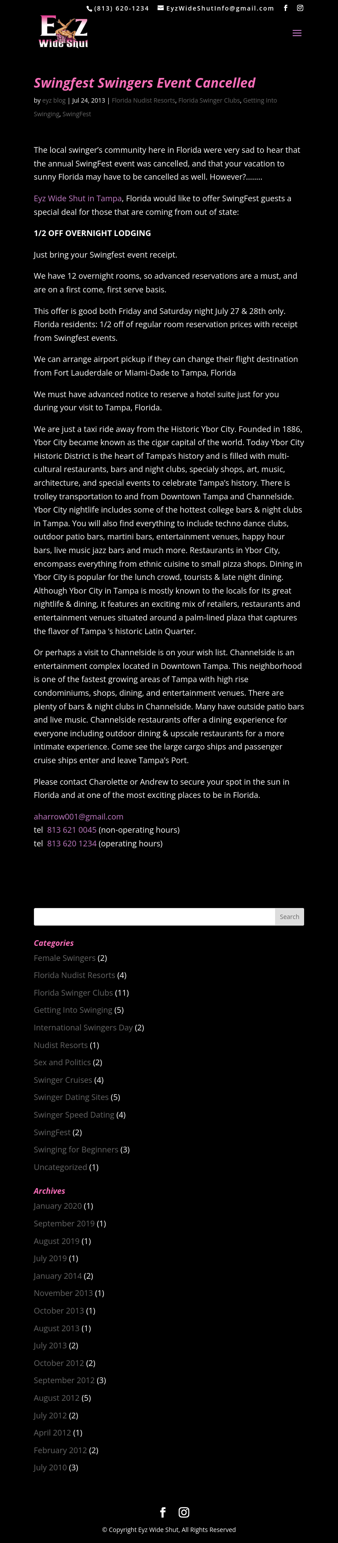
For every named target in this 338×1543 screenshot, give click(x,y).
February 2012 (60, 1450)
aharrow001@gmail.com (79, 816)
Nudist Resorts (61, 1045)
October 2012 (59, 1363)
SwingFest (76, 114)
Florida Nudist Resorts (143, 100)
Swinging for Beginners (76, 1149)
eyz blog (54, 100)
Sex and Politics (62, 1062)
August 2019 (57, 1241)
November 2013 (63, 1293)
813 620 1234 (71, 843)
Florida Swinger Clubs (209, 100)
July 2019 (50, 1258)
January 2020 (58, 1205)
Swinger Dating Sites (71, 1097)
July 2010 (50, 1467)
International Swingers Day (83, 1027)
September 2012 (64, 1380)
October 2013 (59, 1310)
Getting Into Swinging (73, 1009)
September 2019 (64, 1223)
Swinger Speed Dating (74, 1114)
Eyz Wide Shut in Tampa (78, 198)
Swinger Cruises (63, 1079)
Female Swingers (65, 957)
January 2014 (58, 1275)
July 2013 (50, 1345)
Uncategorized (60, 1167)
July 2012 (50, 1415)
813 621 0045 (71, 829)
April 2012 (52, 1432)
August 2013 (57, 1328)
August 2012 (57, 1397)
